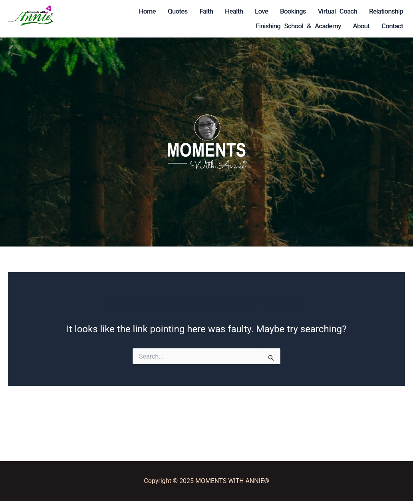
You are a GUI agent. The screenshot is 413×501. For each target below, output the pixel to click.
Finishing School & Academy (235, 26)
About (236, 41)
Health (206, 11)
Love (233, 11)
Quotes (150, 11)
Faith (178, 11)
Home (119, 11)
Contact (267, 41)
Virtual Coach (115, 26)
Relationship (164, 26)
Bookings (265, 11)
